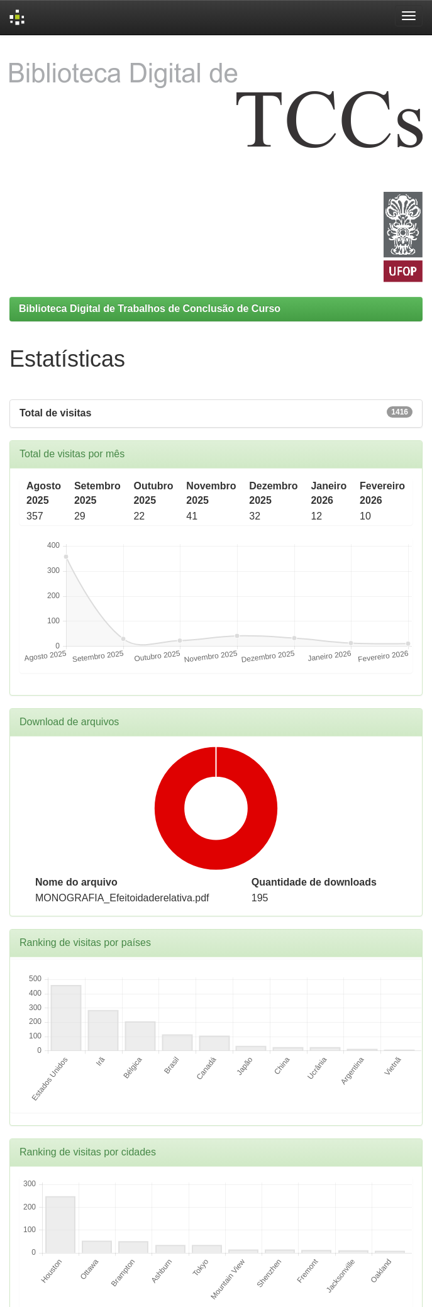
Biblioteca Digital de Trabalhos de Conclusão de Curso (149, 308)
